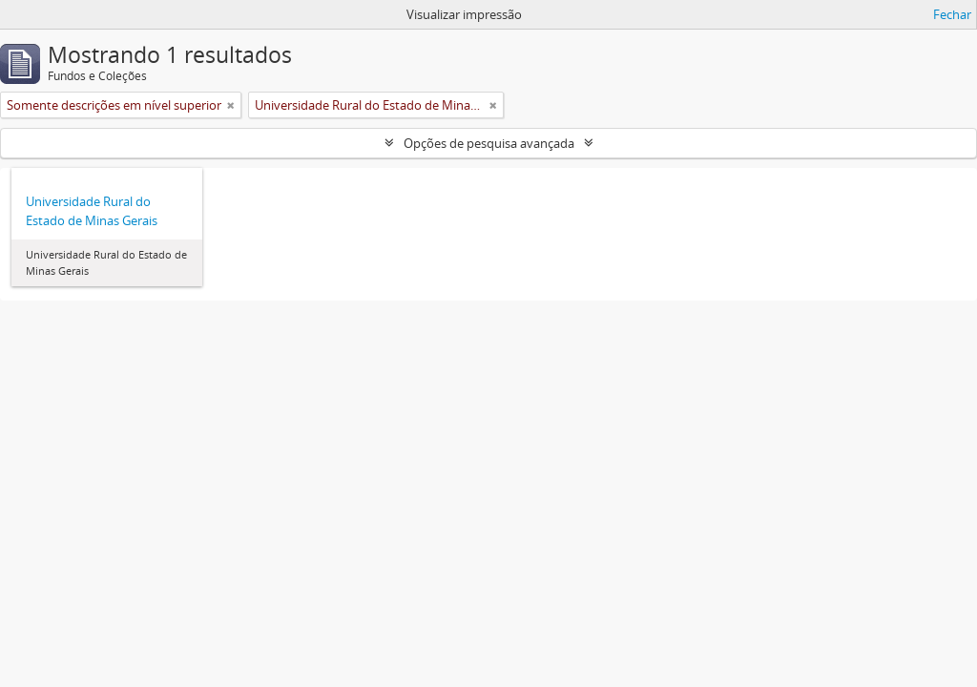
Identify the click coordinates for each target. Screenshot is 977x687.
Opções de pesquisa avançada (489, 143)
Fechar (952, 14)
